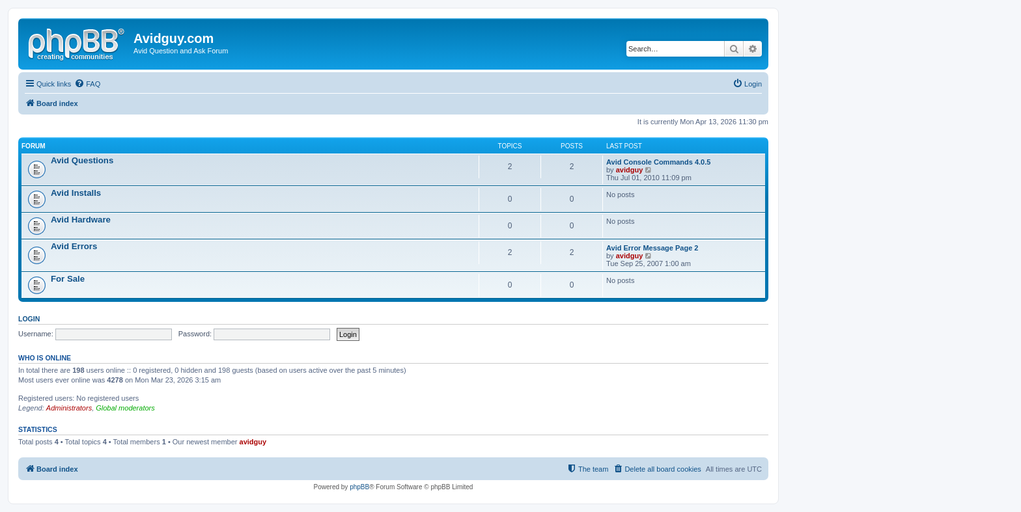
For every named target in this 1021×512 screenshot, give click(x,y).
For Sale (68, 279)
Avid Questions (82, 160)
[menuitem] (87, 84)
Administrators (69, 408)
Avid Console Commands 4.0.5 (658, 162)
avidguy (629, 170)
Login (29, 319)
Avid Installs (76, 193)
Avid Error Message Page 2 (652, 248)
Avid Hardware (81, 219)
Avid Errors (74, 246)
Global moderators (125, 408)
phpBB (359, 487)
